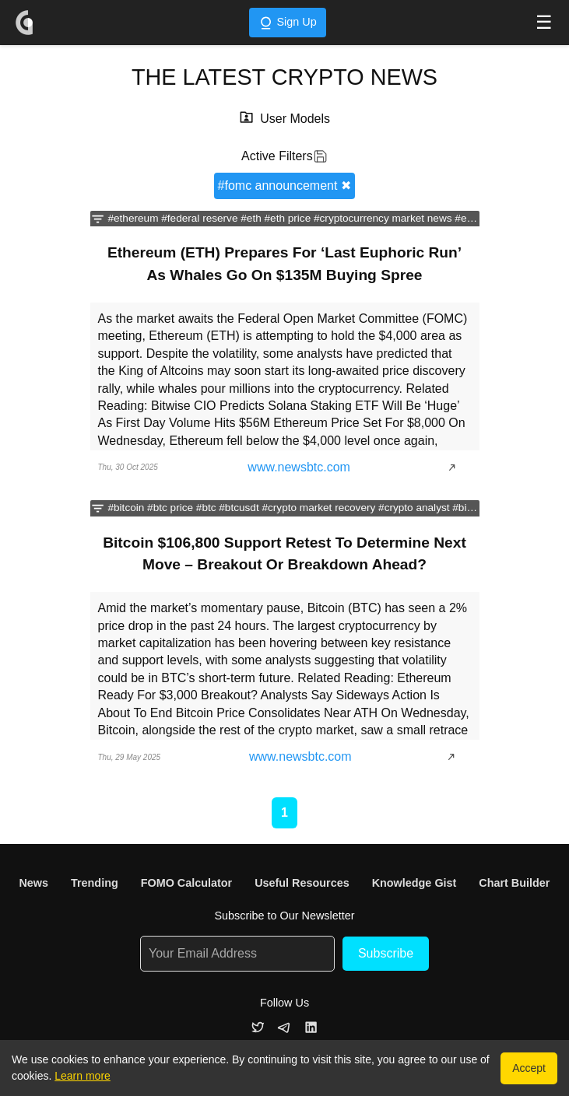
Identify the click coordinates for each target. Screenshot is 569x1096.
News (33, 883)
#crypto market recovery (318, 507)
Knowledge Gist (414, 883)
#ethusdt (475, 218)
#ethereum (132, 218)
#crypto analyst (413, 507)
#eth (251, 218)
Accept (529, 1068)
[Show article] (456, 467)
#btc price (170, 507)
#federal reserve (199, 218)
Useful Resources (302, 883)
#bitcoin (125, 507)
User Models (295, 118)
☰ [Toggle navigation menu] (544, 22)
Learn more (82, 1076)
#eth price (288, 218)
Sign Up (287, 23)
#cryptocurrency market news (383, 218)
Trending (94, 883)
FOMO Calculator (187, 883)
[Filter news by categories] (97, 219)
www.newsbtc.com (299, 467)
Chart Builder (514, 883)
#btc (206, 507)
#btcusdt (238, 507)
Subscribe (385, 953)
